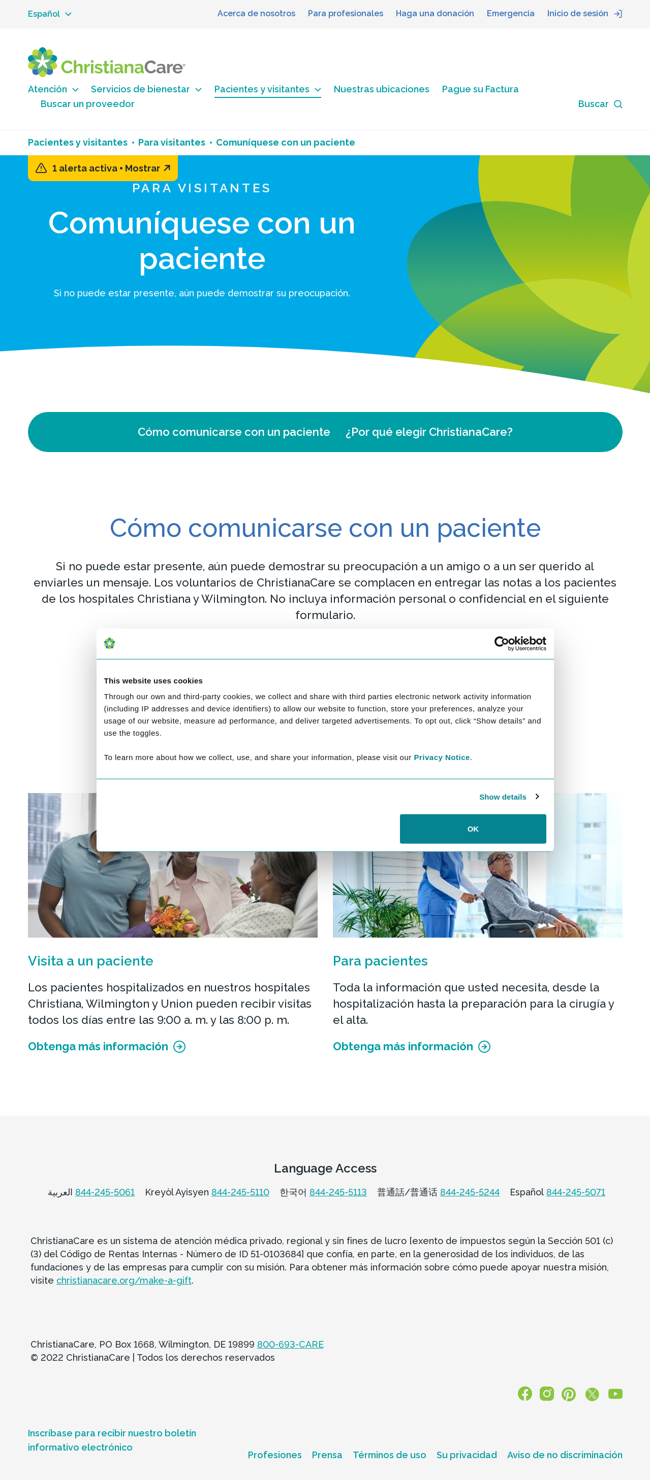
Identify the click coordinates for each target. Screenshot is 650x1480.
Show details (503, 796)
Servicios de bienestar (146, 89)
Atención (53, 89)
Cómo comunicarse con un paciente (234, 431)
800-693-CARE (290, 1344)
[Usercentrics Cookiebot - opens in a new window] (501, 643)
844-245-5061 (105, 1192)
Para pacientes (380, 961)
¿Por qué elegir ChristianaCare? (429, 431)
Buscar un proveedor (88, 103)
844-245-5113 (338, 1192)
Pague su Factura (480, 89)
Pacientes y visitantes (267, 89)
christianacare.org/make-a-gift (124, 1280)
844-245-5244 (470, 1192)
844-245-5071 (575, 1192)
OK (473, 828)
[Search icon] (600, 104)
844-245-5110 (240, 1192)
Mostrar (147, 168)
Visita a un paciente (90, 961)
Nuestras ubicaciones (381, 89)
